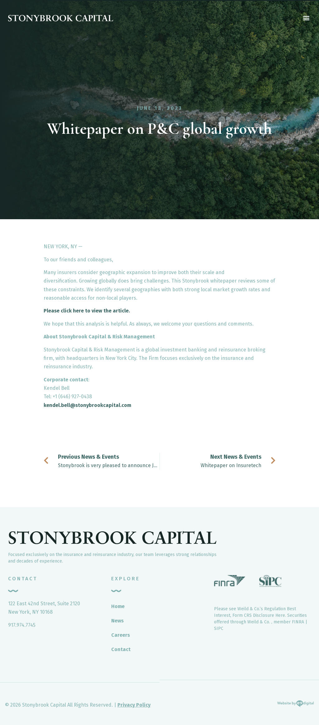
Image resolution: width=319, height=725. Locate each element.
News (117, 621)
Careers (120, 635)
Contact (121, 649)
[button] (306, 17)
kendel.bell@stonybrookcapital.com (87, 405)
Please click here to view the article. (87, 311)
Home (118, 606)
